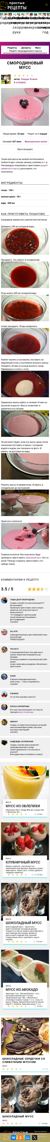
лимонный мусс (33, 557)
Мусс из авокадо (22, 990)
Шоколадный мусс (24, 923)
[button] (46, 4)
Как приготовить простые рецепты (13, 5)
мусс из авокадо (26, 712)
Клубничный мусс (23, 862)
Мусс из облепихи (23, 806)
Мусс (8, 802)
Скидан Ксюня (29, 79)
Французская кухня (36, 141)
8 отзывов (20, 82)
